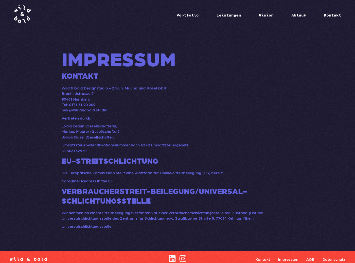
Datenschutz (333, 259)
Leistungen (228, 15)
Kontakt (332, 15)
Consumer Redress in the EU (87, 180)
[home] (22, 15)
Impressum (288, 259)
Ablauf (298, 15)
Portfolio (188, 15)
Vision (266, 15)
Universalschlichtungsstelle (86, 226)
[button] (188, 15)
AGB (310, 259)
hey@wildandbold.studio (84, 109)
